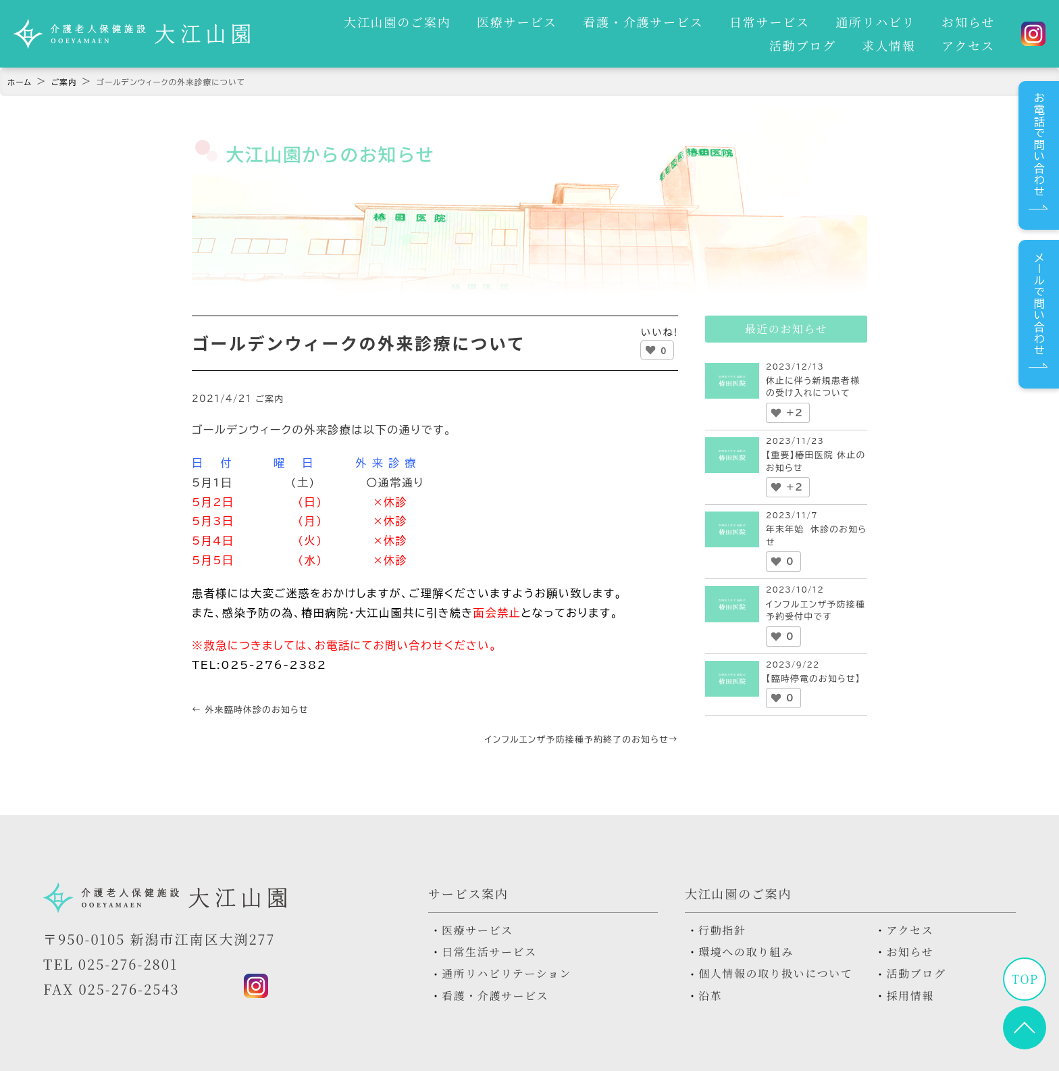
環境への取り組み (746, 952)
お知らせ (883, 19)
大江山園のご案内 (341, 19)
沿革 (710, 996)
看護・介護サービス (576, 19)
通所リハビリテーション (506, 973)
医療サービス (455, 19)
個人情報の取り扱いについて (775, 973)
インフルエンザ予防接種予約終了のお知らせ (581, 739)
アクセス (971, 48)
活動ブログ (964, 19)
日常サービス (696, 19)
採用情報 (909, 996)
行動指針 (722, 930)
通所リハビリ (797, 19)
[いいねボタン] (650, 350)
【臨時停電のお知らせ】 (813, 678)
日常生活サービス (489, 952)
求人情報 (897, 48)
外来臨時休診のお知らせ (250, 709)
